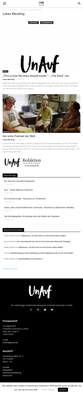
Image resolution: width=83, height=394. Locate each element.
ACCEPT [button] (62, 390)
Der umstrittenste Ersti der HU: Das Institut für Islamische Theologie (43, 241)
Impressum (7, 375)
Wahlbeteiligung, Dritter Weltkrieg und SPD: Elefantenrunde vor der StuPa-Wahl (42, 253)
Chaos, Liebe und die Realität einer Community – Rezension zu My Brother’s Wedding (39, 207)
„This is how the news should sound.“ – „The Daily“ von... (37, 75)
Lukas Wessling (9, 79)
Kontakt (6, 367)
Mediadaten (8, 370)
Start (4, 10)
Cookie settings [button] (48, 389)
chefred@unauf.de (10, 342)
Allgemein (6, 132)
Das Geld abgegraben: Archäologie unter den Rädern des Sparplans (31, 216)
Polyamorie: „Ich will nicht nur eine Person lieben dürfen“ (43, 235)
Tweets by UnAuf (10, 268)
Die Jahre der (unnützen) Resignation (19, 181)
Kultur (5, 71)
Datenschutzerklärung (12, 372)
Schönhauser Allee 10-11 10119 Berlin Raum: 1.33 (13, 359)
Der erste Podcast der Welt (19, 136)
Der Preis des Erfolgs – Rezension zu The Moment (25, 199)
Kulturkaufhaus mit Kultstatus (30, 259)
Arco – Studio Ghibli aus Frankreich (18, 190)
